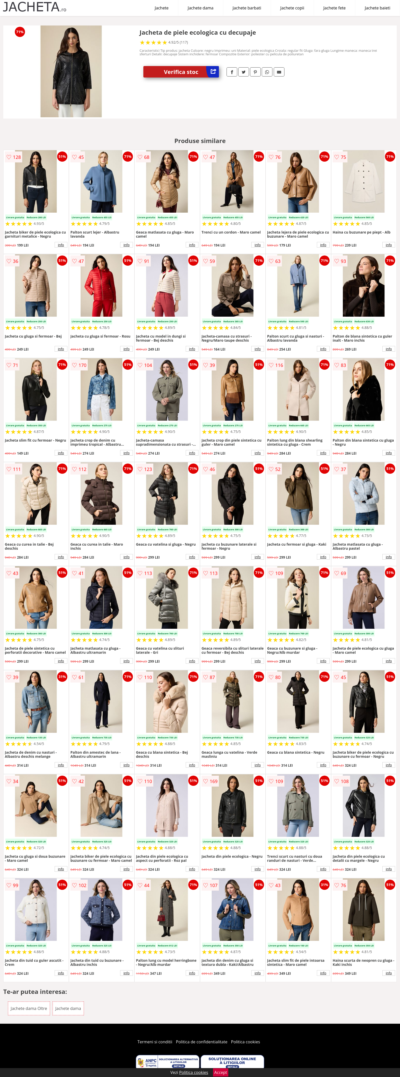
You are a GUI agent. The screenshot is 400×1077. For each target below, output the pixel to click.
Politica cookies (245, 1042)
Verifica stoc (191, 72)
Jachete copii (292, 8)
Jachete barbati (247, 8)
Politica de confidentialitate (202, 1042)
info (61, 244)
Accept (220, 1072)
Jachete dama (201, 8)
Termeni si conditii (155, 1042)
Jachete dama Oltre (29, 1008)
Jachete (162, 8)
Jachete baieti (377, 8)
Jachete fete (334, 8)
